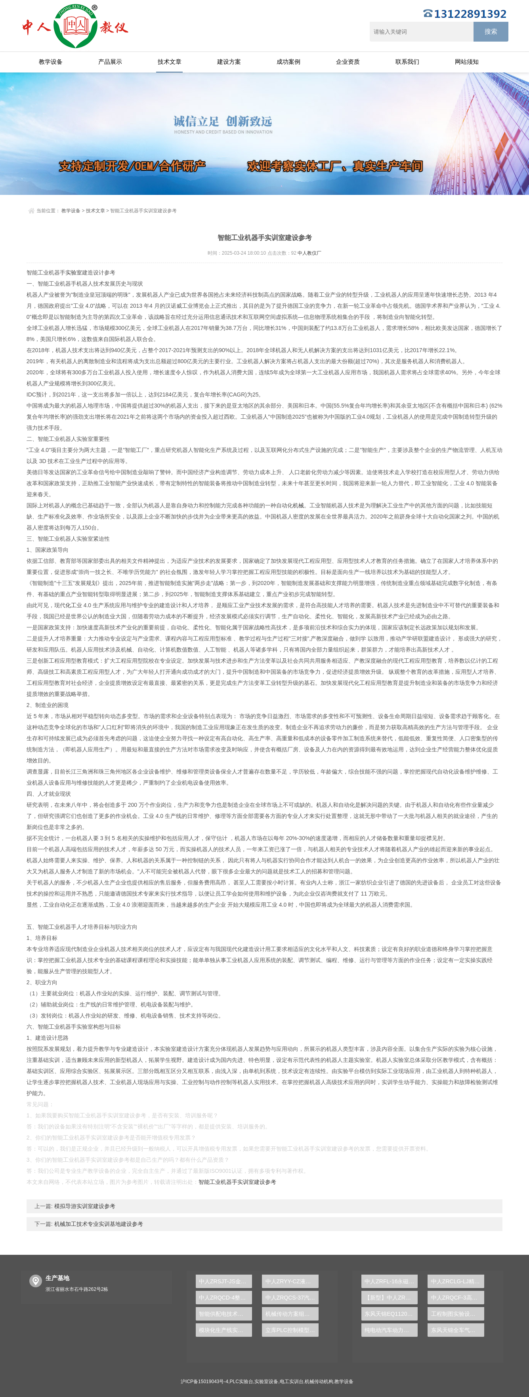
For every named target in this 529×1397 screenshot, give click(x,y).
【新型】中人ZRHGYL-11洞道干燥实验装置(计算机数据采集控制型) (391, 1297)
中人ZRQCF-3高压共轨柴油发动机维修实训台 (457, 1297)
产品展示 (110, 61)
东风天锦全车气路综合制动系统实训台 (457, 1330)
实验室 (73, 272)
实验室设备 (266, 1381)
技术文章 (169, 61)
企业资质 (348, 61)
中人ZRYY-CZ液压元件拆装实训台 (292, 1281)
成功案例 (288, 61)
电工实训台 (292, 1381)
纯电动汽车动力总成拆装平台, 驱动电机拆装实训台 (391, 1330)
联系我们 (407, 61)
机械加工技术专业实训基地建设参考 (98, 1224)
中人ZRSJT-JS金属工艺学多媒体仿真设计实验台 (225, 1281)
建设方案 (229, 61)
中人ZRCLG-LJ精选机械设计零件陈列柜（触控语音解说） (457, 1281)
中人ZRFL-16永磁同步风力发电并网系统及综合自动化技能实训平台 (391, 1281)
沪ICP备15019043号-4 (204, 1381)
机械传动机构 (319, 1381)
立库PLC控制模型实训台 (292, 1330)
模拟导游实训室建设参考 (84, 1206)
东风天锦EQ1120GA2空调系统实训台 (391, 1314)
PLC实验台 (241, 1381)
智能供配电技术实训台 (225, 1314)
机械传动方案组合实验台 (292, 1314)
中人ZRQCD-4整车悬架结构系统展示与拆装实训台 (225, 1297)
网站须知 (467, 61)
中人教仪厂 (309, 253)
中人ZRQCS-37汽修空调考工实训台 (292, 1297)
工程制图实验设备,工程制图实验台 (457, 1314)
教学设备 (51, 61)
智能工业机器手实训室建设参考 (237, 1182)
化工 (70, 605)
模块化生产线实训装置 (225, 1330)
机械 (298, 505)
